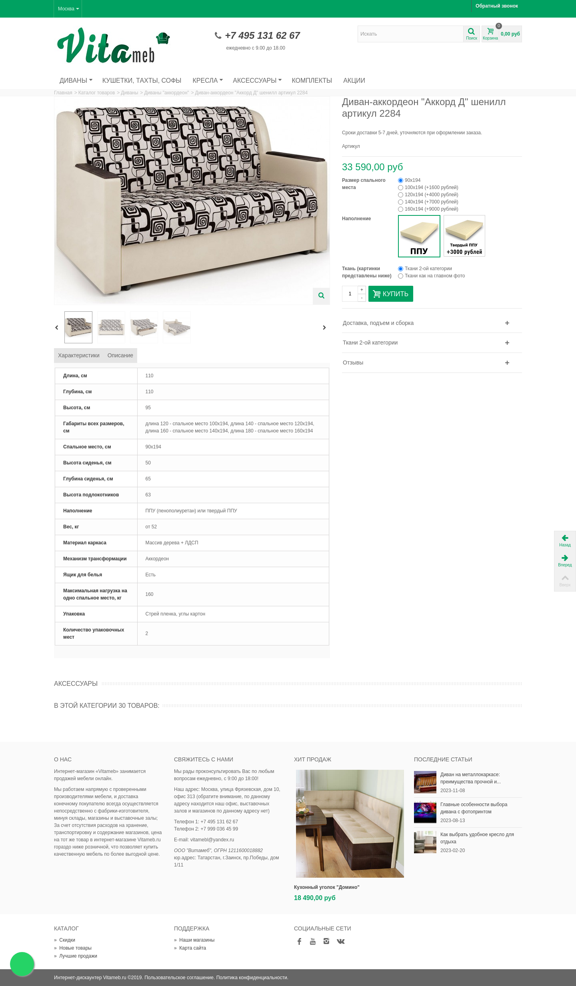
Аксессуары (257, 80)
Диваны (76, 80)
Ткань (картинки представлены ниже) (367, 272)
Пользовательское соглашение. (179, 977)
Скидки (64, 940)
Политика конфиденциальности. (252, 977)
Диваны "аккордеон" (166, 93)
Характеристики (79, 355)
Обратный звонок (497, 6)
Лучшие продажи (75, 956)
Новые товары (73, 948)
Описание (120, 355)
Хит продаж (312, 759)
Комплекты (312, 80)
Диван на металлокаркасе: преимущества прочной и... (470, 778)
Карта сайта (190, 948)
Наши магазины (194, 940)
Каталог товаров (96, 93)
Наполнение (357, 218)
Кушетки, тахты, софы (142, 80)
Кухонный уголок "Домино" (327, 887)
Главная (63, 93)
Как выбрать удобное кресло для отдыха (477, 838)
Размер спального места (364, 183)
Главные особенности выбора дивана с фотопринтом (473, 808)
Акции (354, 80)
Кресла (208, 80)
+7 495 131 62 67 (262, 35)
